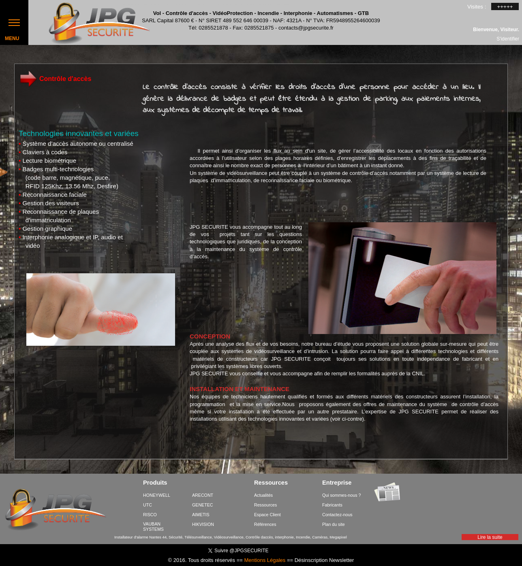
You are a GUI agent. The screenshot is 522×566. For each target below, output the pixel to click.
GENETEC (202, 504)
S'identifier (507, 38)
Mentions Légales (264, 560)
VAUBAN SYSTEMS (153, 526)
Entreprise (337, 483)
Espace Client (267, 514)
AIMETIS (201, 514)
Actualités (263, 495)
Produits (155, 483)
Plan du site (333, 524)
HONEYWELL (156, 495)
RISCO (150, 514)
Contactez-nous (337, 514)
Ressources (271, 483)
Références (265, 524)
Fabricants (332, 504)
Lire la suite (489, 537)
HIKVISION (203, 524)
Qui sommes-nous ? (341, 495)
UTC (147, 504)
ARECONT (202, 495)
